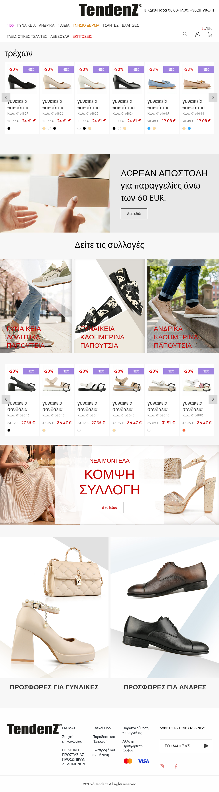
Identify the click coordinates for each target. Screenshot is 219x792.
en (209, 28)
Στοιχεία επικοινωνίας (72, 739)
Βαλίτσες (130, 25)
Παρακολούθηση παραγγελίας (135, 730)
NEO (10, 25)
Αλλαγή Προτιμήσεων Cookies (132, 746)
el (203, 28)
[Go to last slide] (6, 97)
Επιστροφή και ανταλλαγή (104, 752)
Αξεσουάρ (59, 36)
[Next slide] (213, 97)
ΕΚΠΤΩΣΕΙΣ (82, 36)
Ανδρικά (47, 25)
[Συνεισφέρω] (206, 746)
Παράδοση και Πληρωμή (104, 739)
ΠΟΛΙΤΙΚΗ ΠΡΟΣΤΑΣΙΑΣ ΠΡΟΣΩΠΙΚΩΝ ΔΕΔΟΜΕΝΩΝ (73, 757)
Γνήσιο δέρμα (86, 25)
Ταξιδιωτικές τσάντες (27, 36)
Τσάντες (110, 25)
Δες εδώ (134, 213)
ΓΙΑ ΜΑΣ (69, 728)
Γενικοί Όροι (102, 728)
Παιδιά (63, 25)
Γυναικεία (26, 25)
